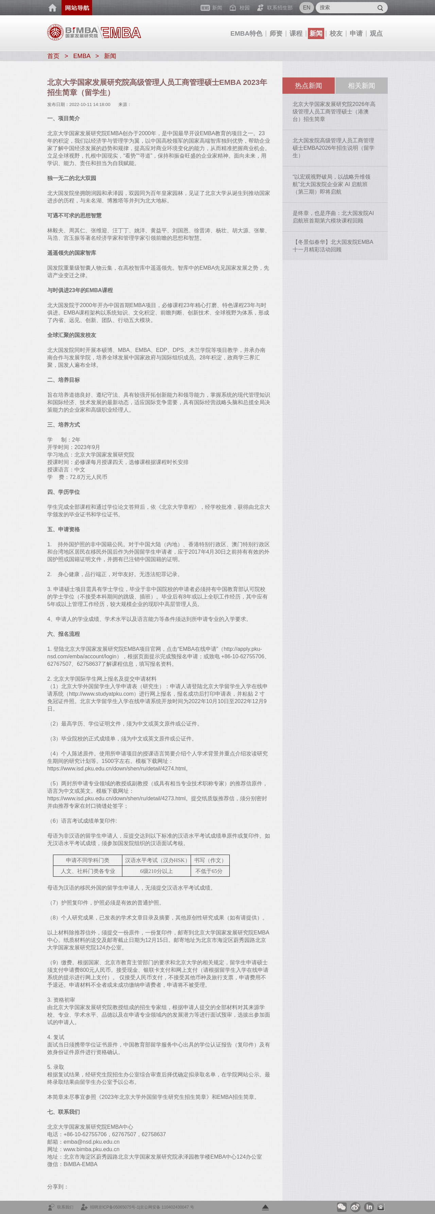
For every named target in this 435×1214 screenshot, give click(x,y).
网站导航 (77, 7)
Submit (380, 7)
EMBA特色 (246, 33)
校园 (245, 8)
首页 (52, 7)
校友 (336, 33)
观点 (376, 33)
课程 (296, 33)
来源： (125, 104)
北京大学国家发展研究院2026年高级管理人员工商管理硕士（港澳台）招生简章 (334, 111)
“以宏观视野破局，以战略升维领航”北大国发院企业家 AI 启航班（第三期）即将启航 (331, 184)
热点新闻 (308, 85)
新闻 (316, 33)
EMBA (81, 56)
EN (306, 8)
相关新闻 (361, 85)
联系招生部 (280, 8)
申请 (356, 33)
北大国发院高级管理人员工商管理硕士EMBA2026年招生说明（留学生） (334, 148)
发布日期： (58, 104)
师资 (275, 33)
